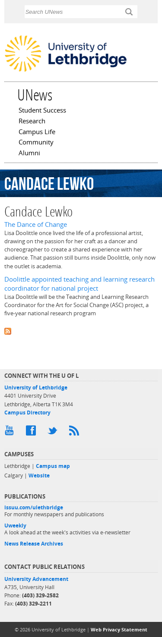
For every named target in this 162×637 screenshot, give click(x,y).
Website (39, 475)
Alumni (29, 153)
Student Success (42, 111)
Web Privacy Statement (119, 629)
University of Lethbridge (35, 387)
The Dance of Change (35, 224)
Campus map (53, 466)
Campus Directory (27, 412)
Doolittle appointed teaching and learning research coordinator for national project (79, 284)
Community (36, 143)
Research (32, 122)
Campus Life (37, 132)
